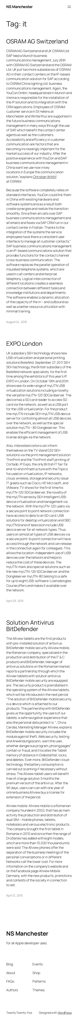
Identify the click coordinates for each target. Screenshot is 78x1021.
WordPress (65, 1013)
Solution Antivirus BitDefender (30, 625)
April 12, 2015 (14, 895)
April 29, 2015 (15, 601)
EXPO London (24, 343)
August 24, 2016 (16, 322)
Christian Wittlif (44, 177)
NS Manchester (19, 6)
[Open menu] (69, 6)
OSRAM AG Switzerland (37, 41)
